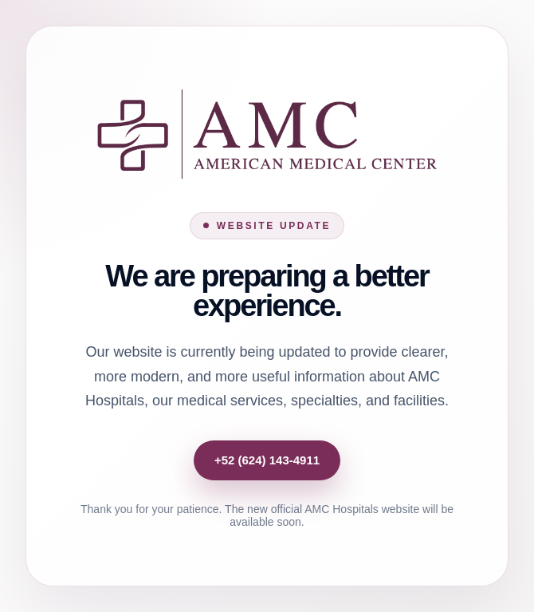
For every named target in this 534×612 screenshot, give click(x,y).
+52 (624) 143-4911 (267, 460)
